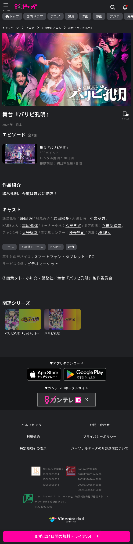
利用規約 (33, 436)
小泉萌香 (97, 218)
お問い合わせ (100, 424)
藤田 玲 (26, 218)
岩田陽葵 (61, 218)
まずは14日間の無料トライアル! (66, 536)
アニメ (55, 16)
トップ (12, 16)
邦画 (99, 16)
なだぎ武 (73, 225)
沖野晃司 (77, 232)
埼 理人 (104, 232)
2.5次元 (55, 247)
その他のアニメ (32, 247)
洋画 (85, 16)
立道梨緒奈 (112, 225)
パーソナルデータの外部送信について (99, 448)
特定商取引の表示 (33, 448)
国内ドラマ (34, 16)
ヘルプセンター (33, 424)
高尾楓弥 (30, 225)
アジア (115, 16)
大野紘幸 (30, 232)
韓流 (71, 16)
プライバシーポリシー (100, 436)
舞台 (71, 247)
